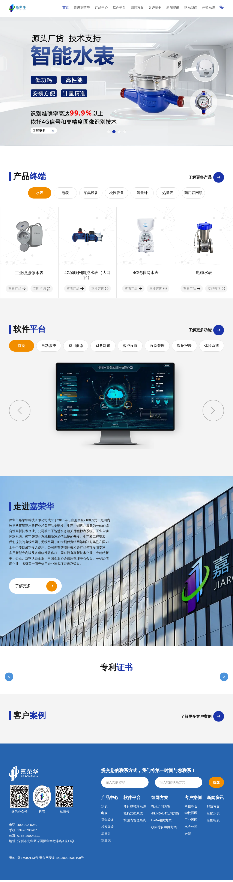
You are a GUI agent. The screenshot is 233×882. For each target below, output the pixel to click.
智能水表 (213, 815)
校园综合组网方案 (164, 829)
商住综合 (191, 808)
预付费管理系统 (134, 808)
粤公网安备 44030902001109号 (61, 860)
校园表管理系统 (134, 822)
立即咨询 (41, 289)
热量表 (167, 193)
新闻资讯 (176, 8)
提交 (216, 784)
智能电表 (213, 822)
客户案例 (159, 8)
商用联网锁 (193, 193)
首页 (75, 8)
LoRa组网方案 (161, 822)
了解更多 (23, 588)
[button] (108, 131)
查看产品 (17, 289)
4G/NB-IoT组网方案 (165, 815)
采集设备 (91, 193)
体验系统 (209, 8)
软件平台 (126, 8)
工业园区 (191, 822)
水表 (39, 193)
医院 (188, 836)
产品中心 (109, 8)
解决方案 (213, 808)
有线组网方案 (160, 808)
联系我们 (193, 8)
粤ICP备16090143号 (23, 860)
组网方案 (142, 8)
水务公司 (191, 829)
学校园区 (191, 815)
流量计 (142, 193)
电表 (65, 193)
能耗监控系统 (133, 815)
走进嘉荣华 (91, 8)
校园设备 (116, 193)
